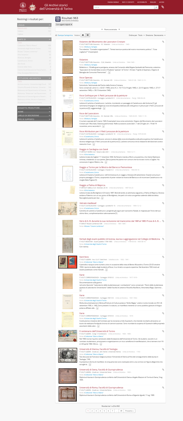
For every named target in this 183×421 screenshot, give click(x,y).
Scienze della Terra (25, 67)
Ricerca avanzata (110, 29)
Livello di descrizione (28, 115)
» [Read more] (109, 72)
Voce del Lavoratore (89, 113)
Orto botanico (23, 55)
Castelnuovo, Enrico (25, 61)
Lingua (21, 24)
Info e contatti (128, 2)
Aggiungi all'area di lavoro (163, 41)
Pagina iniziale (113, 2)
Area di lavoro (162, 7)
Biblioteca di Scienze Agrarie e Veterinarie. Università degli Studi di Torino (45, 97)
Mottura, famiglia (24, 58)
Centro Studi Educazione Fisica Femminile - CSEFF (36, 70)
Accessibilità (142, 2)
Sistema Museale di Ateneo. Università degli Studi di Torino (40, 88)
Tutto (20, 43)
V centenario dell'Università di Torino (97, 331)
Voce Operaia (85, 77)
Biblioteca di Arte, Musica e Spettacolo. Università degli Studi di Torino (44, 100)
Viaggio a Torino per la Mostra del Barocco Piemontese (105, 167)
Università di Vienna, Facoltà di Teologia (98, 349)
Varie (81, 274)
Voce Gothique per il (103, 95)
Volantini (83, 59)
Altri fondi (21, 64)
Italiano (20, 31)
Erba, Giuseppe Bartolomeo (28, 73)
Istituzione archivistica (29, 78)
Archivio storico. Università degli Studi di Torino (35, 85)
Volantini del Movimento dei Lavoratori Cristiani (102, 41)
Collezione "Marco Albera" (27, 46)
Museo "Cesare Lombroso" (28, 52)
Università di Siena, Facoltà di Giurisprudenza (101, 369)
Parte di (22, 39)
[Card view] (82, 35)
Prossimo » (129, 411)
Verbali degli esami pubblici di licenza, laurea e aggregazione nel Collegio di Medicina (119, 239)
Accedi (161, 2)
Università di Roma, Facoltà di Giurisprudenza (101, 387)
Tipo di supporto (26, 119)
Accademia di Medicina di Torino (30, 103)
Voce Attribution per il (104, 131)
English (153, 2)
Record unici (22, 28)
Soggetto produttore (29, 107)
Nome (20, 111)
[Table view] (87, 35)
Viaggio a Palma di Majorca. (92, 185)
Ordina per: (133, 35)
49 (121, 411)
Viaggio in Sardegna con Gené (93, 149)
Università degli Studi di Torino (29, 49)
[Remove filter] (71, 24)
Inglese (20, 34)
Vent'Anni (84, 257)
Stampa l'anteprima (64, 35)
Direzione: (149, 35)
